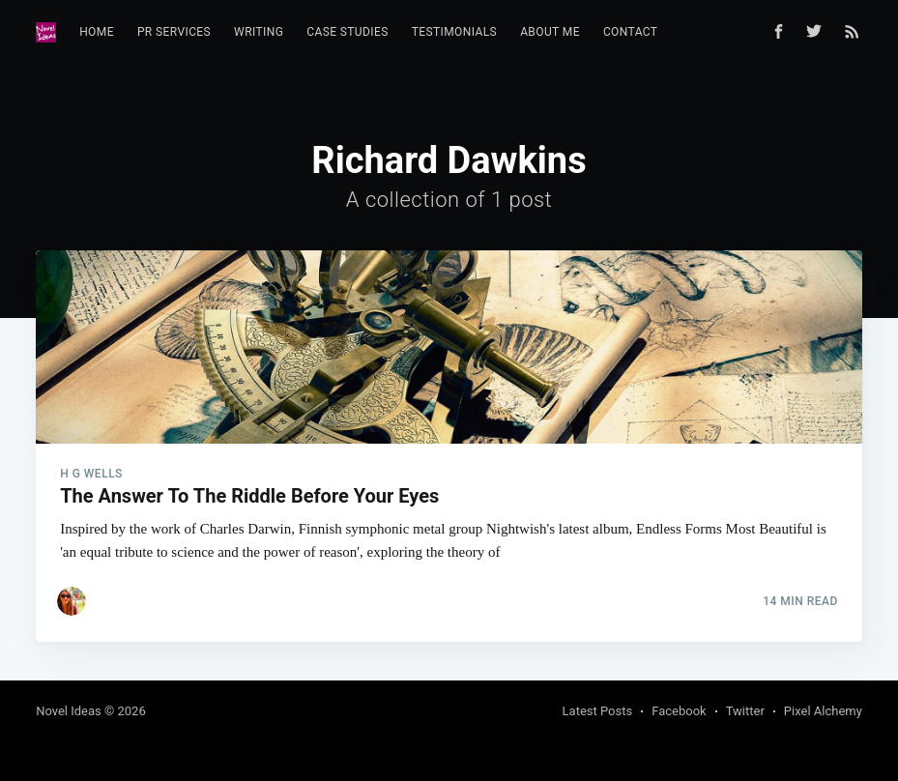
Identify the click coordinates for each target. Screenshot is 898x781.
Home (96, 32)
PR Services (174, 32)
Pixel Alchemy (823, 711)
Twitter (745, 711)
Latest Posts (598, 711)
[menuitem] (97, 32)
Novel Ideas (68, 711)
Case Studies (347, 32)
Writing (258, 32)
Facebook (679, 711)
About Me (550, 32)
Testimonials (454, 32)
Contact (630, 32)
